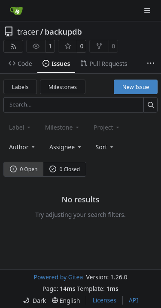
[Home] (16, 10)
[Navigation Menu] (148, 10)
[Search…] (150, 104)
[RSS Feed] (13, 46)
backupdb (63, 31)
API (133, 300)
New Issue (135, 87)
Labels (20, 87)
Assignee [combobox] (65, 147)
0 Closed (64, 169)
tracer (28, 31)
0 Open (24, 169)
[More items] (151, 63)
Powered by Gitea (58, 277)
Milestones (63, 87)
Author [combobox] (22, 147)
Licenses (104, 300)
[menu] (105, 147)
